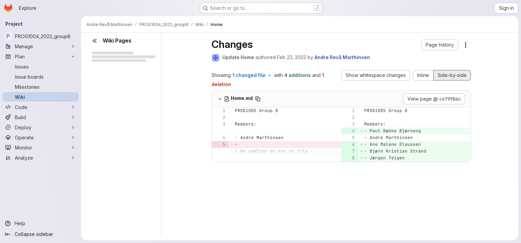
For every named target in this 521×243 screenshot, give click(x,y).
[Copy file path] (258, 99)
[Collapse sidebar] (40, 234)
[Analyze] (40, 157)
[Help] (40, 223)
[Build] (40, 117)
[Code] (40, 107)
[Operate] (40, 137)
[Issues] (40, 66)
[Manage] (40, 46)
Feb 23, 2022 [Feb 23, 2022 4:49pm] (291, 57)
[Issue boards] (40, 76)
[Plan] (40, 56)
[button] (439, 44)
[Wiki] (40, 97)
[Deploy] (40, 127)
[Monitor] (40, 147)
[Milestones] (40, 86)
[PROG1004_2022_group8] (40, 36)
